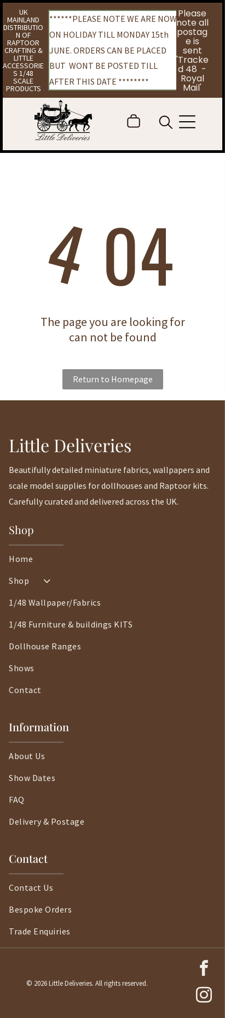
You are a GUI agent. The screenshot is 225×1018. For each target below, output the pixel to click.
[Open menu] (187, 122)
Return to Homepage (113, 379)
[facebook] (204, 969)
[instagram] (204, 996)
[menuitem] (112, 564)
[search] (166, 123)
